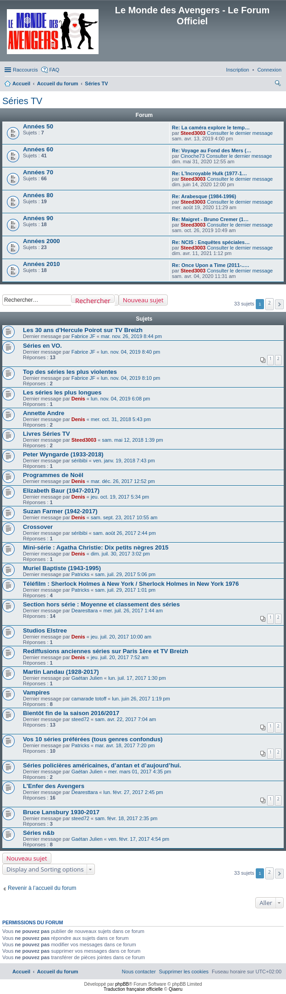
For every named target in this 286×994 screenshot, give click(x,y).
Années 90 (38, 218)
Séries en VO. (42, 345)
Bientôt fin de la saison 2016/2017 (71, 713)
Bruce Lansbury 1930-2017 (61, 812)
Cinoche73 (193, 156)
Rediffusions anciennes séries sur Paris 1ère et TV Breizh (105, 651)
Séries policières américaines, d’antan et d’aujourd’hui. (102, 765)
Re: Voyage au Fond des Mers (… (211, 150)
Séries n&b (39, 832)
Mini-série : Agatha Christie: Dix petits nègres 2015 (96, 547)
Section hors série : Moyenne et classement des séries (101, 604)
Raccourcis (25, 69)
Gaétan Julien (87, 678)
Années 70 (38, 172)
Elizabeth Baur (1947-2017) (61, 490)
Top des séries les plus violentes (70, 371)
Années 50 (38, 126)
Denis (78, 398)
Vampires (36, 692)
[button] (279, 304)
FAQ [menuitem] (54, 69)
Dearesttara (85, 610)
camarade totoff (89, 698)
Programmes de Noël (53, 475)
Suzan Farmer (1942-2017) (60, 511)
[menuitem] (269, 69)
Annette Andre (43, 413)
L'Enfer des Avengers (53, 786)
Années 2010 (41, 264)
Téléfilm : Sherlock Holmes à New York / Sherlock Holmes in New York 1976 (131, 583)
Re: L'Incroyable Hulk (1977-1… (209, 173)
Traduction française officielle (133, 989)
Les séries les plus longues (62, 392)
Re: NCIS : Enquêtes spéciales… (211, 242)
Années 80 (38, 195)
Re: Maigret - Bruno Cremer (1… (210, 219)
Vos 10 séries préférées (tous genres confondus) (93, 739)
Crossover (38, 526)
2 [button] (269, 303)
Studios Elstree (45, 630)
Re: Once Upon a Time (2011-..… (210, 265)
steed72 (80, 719)
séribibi (80, 460)
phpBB (122, 984)
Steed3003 (193, 133)
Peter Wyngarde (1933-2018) (63, 454)
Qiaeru (175, 989)
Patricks (80, 574)
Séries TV (22, 101)
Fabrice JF (83, 336)
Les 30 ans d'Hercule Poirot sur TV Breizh (83, 330)
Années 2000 (41, 241)
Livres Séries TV (46, 433)
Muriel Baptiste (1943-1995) (62, 568)
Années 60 (38, 149)
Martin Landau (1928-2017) (61, 671)
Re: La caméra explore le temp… (211, 127)
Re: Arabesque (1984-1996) (204, 196)
